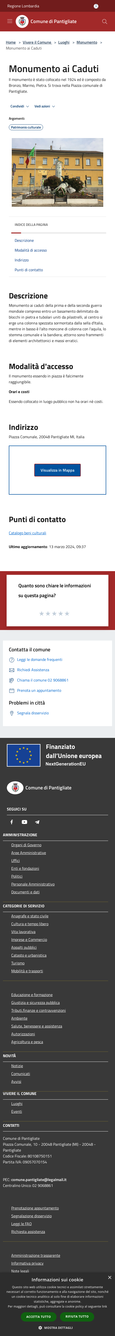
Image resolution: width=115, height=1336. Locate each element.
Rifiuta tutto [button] (77, 1316)
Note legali (20, 1271)
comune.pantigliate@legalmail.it (39, 1179)
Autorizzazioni (23, 1034)
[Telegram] (37, 822)
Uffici (15, 860)
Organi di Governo (26, 845)
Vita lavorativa (23, 932)
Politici (17, 876)
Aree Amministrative (28, 853)
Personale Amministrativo (33, 884)
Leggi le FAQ (21, 1224)
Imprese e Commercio (29, 939)
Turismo (17, 963)
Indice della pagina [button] (31, 224)
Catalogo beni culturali (27, 533)
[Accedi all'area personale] (96, 6)
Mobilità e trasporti (27, 971)
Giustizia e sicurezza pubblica (35, 1002)
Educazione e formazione (32, 995)
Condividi (21, 106)
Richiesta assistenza (28, 1231)
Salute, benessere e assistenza (36, 1026)
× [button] (109, 1278)
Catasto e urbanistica (28, 955)
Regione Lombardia (23, 6)
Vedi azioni (45, 106)
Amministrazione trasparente (35, 1255)
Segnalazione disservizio (31, 1216)
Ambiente (19, 1018)
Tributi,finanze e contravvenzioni (38, 1010)
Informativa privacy (27, 1263)
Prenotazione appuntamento (35, 1208)
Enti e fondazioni (25, 868)
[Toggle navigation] (10, 21)
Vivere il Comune (37, 42)
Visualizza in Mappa (57, 470)
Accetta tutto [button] (38, 1317)
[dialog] (57, 1304)
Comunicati (20, 1074)
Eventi (16, 1111)
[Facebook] (12, 822)
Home (11, 42)
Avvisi (16, 1081)
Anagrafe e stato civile (29, 916)
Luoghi (63, 42)
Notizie (17, 1066)
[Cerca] (105, 22)
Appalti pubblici (24, 947)
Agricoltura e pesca (27, 1042)
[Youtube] (24, 822)
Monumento (87, 42)
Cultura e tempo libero (29, 924)
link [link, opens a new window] (104, 1306)
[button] (57, 1327)
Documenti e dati (25, 892)
